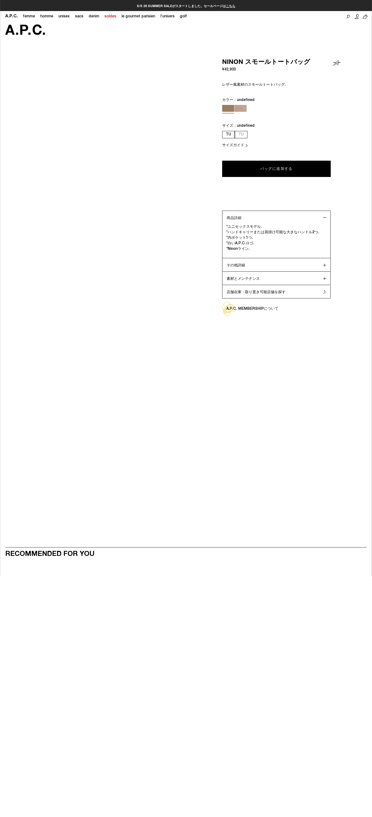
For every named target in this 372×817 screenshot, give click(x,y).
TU (228, 134)
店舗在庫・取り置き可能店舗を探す (256, 292)
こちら (147, 6)
